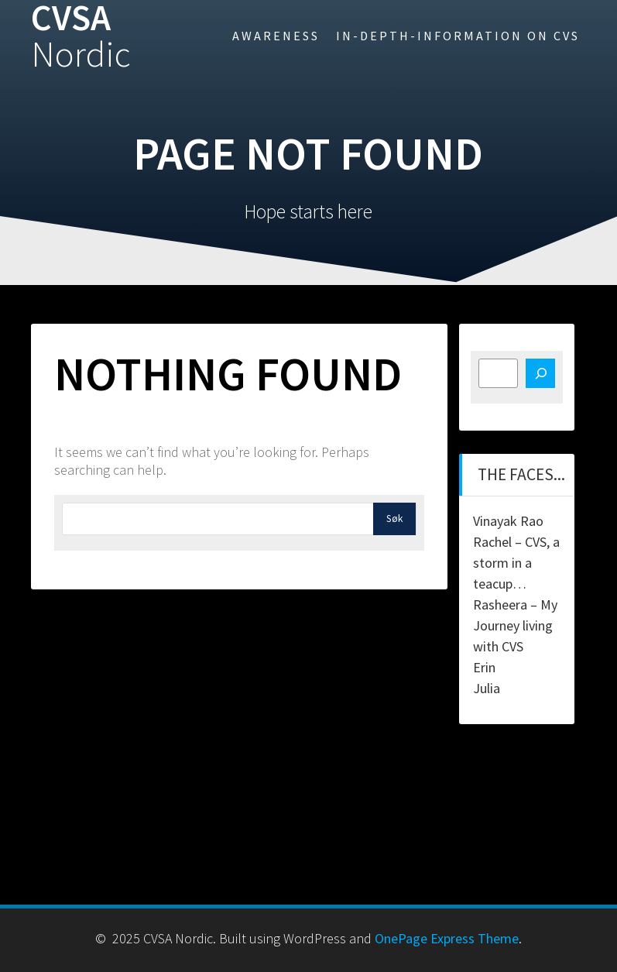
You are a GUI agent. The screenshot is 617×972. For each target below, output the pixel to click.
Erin (484, 667)
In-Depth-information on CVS (458, 35)
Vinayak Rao (508, 521)
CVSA (81, 36)
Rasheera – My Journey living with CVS (515, 625)
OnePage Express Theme (447, 938)
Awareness (276, 35)
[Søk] (540, 373)
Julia (486, 688)
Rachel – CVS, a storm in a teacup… (516, 562)
